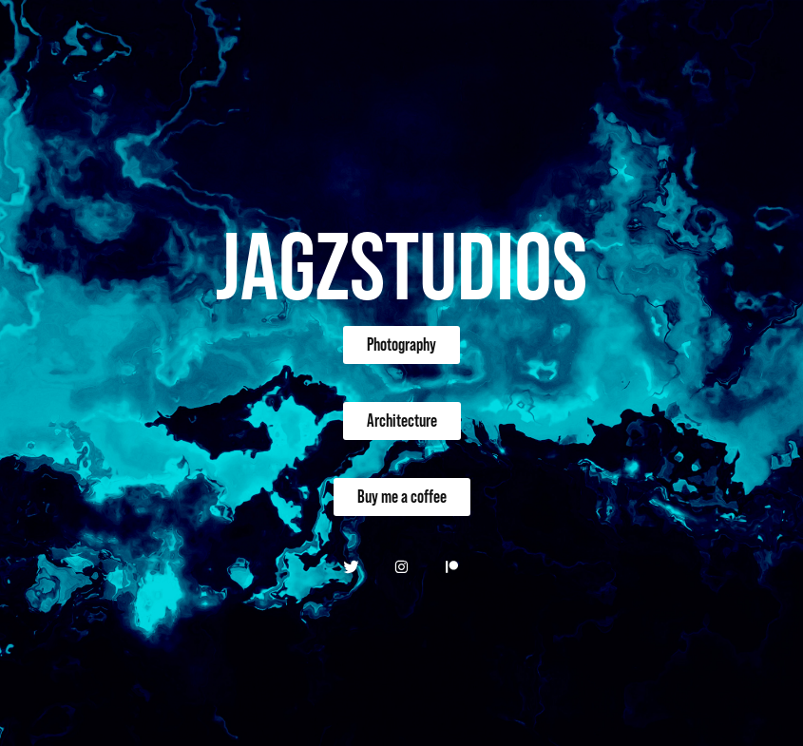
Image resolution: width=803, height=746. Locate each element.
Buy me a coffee (402, 497)
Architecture (402, 420)
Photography (401, 344)
